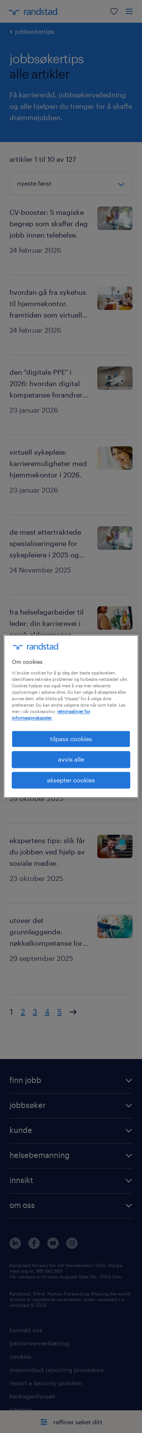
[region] (70, 716)
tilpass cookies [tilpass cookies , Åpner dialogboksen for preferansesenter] (71, 738)
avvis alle (71, 759)
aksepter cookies (71, 780)
